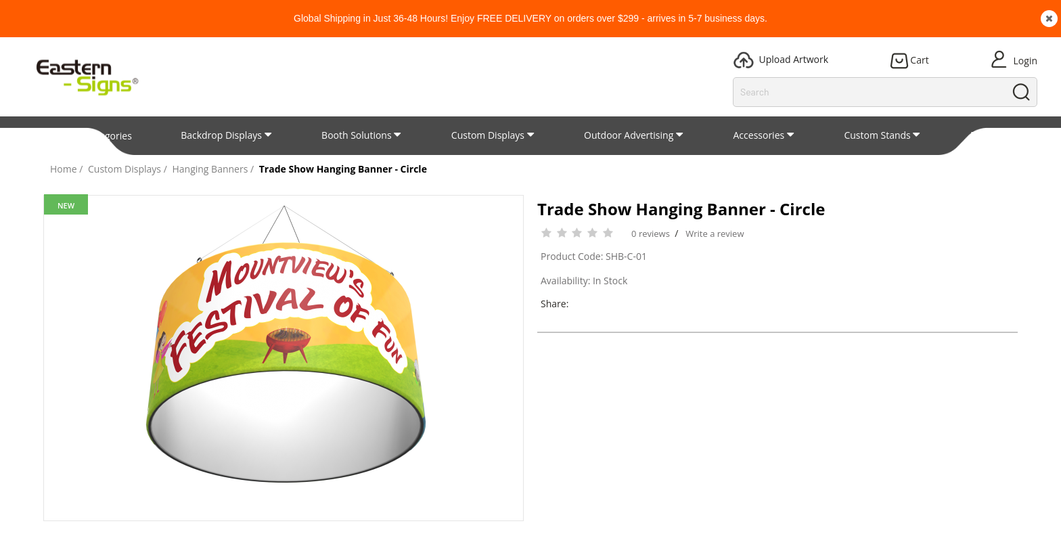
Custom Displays (487, 135)
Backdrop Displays (221, 135)
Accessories (759, 135)
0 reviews (650, 233)
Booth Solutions (356, 135)
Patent (984, 135)
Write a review (714, 233)
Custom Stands (877, 135)
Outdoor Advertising (628, 135)
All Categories (96, 135)
